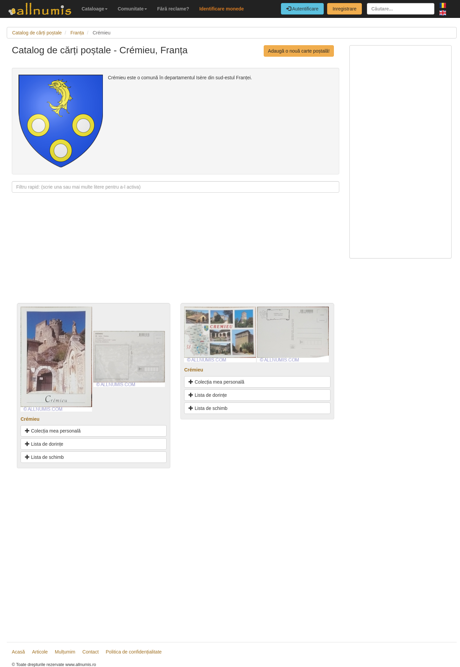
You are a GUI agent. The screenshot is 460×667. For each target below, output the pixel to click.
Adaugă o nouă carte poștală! (299, 51)
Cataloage (95, 8)
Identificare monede (221, 8)
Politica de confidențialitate (134, 652)
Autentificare (302, 8)
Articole (40, 652)
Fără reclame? (173, 8)
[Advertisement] (175, 256)
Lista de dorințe (44, 444)
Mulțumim (65, 652)
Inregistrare (344, 8)
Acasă (18, 652)
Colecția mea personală (53, 431)
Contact (90, 652)
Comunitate (132, 8)
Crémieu (30, 419)
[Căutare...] (400, 9)
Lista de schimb (44, 457)
